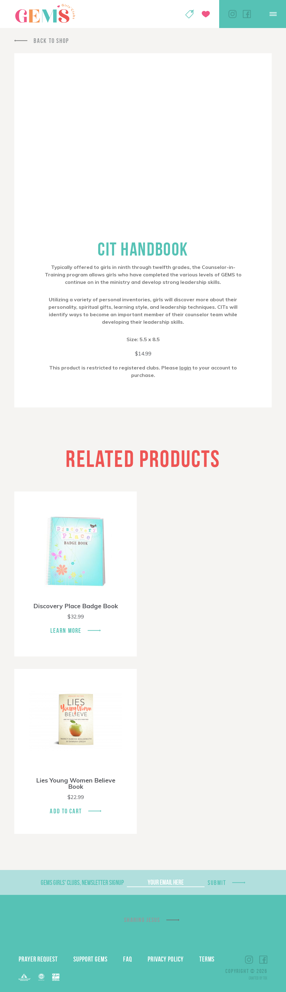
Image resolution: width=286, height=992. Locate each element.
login (185, 367)
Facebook (247, 14)
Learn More (65, 630)
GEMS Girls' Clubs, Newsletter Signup (82, 882)
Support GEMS (90, 959)
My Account (173, 14)
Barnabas (24, 977)
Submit (217, 882)
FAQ (127, 959)
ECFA (41, 977)
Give (206, 14)
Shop (189, 14)
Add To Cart (66, 811)
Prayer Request (38, 959)
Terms (207, 959)
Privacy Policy (166, 959)
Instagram (232, 14)
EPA (55, 977)
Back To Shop (51, 40)
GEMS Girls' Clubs (45, 13)
